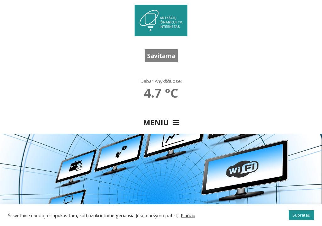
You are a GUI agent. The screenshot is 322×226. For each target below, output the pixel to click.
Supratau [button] (301, 215)
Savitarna (161, 56)
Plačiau (188, 215)
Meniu (161, 122)
